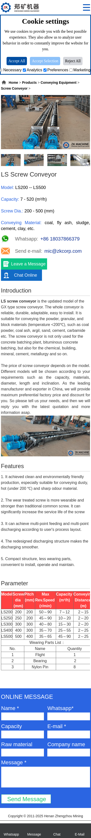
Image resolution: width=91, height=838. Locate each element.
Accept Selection (45, 61)
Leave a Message (28, 264)
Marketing (79, 70)
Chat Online (25, 275)
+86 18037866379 (60, 238)
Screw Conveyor (14, 88)
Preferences (55, 70)
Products (29, 82)
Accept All (16, 61)
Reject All (73, 61)
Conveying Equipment (58, 82)
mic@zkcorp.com (63, 251)
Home (13, 82)
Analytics (32, 70)
